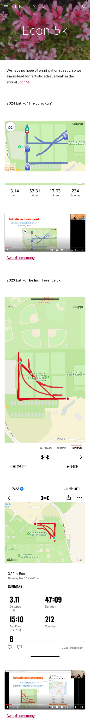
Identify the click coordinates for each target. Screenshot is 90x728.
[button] (6, 6)
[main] (45, 30)
